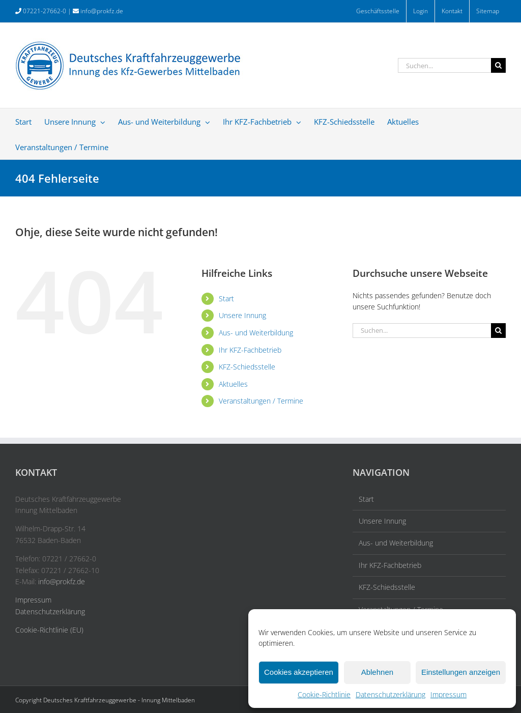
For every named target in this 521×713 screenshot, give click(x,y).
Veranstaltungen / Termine (261, 401)
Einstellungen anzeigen (460, 672)
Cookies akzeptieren (298, 672)
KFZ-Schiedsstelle (247, 367)
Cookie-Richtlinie (324, 694)
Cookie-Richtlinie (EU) (49, 630)
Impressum (448, 694)
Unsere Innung (242, 315)
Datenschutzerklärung (390, 694)
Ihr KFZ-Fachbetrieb (250, 350)
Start (226, 298)
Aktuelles (233, 384)
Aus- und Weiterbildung (256, 332)
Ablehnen (377, 672)
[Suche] (498, 65)
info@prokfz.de (101, 11)
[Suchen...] (444, 65)
